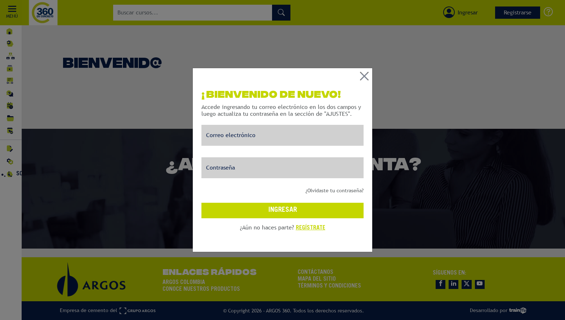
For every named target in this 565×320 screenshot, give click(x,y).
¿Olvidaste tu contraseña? (335, 177)
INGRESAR (282, 196)
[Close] (364, 63)
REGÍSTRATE (310, 215)
